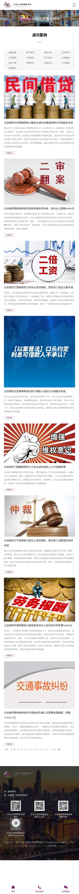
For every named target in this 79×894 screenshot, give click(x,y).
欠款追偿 (30, 59)
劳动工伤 (48, 52)
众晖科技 (65, 880)
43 (28, 783)
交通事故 (66, 59)
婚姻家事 (12, 52)
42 (24, 783)
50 (52, 783)
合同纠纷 (66, 52)
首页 (7, 783)
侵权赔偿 (12, 71)
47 (42, 783)
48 (45, 783)
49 (49, 783)
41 (21, 783)
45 (35, 783)
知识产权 (12, 65)
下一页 (58, 783)
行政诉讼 (48, 65)
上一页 (14, 783)
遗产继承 (30, 52)
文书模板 (66, 65)
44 (31, 783)
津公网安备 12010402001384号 (37, 880)
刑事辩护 (30, 65)
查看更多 (10, 162)
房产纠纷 (48, 59)
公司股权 (12, 59)
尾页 (66, 783)
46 (38, 783)
